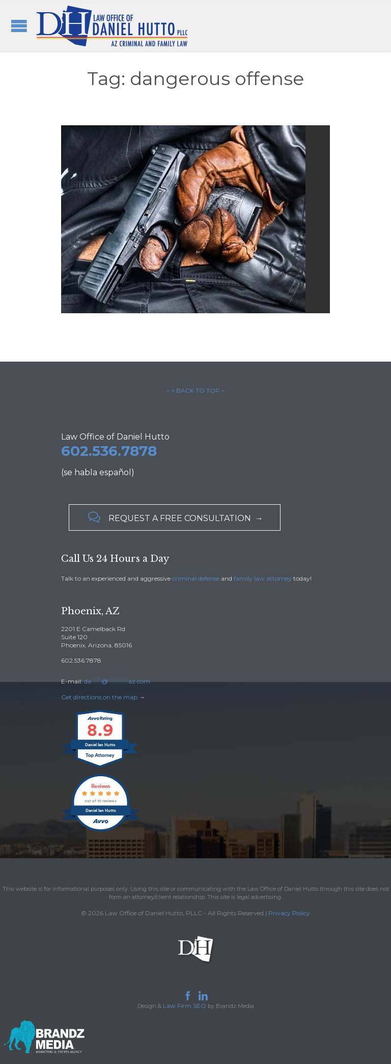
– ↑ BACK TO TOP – (195, 390)
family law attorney (263, 578)
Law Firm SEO (184, 1006)
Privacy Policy (289, 913)
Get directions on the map (99, 697)
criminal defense (195, 578)
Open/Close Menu (19, 26)
